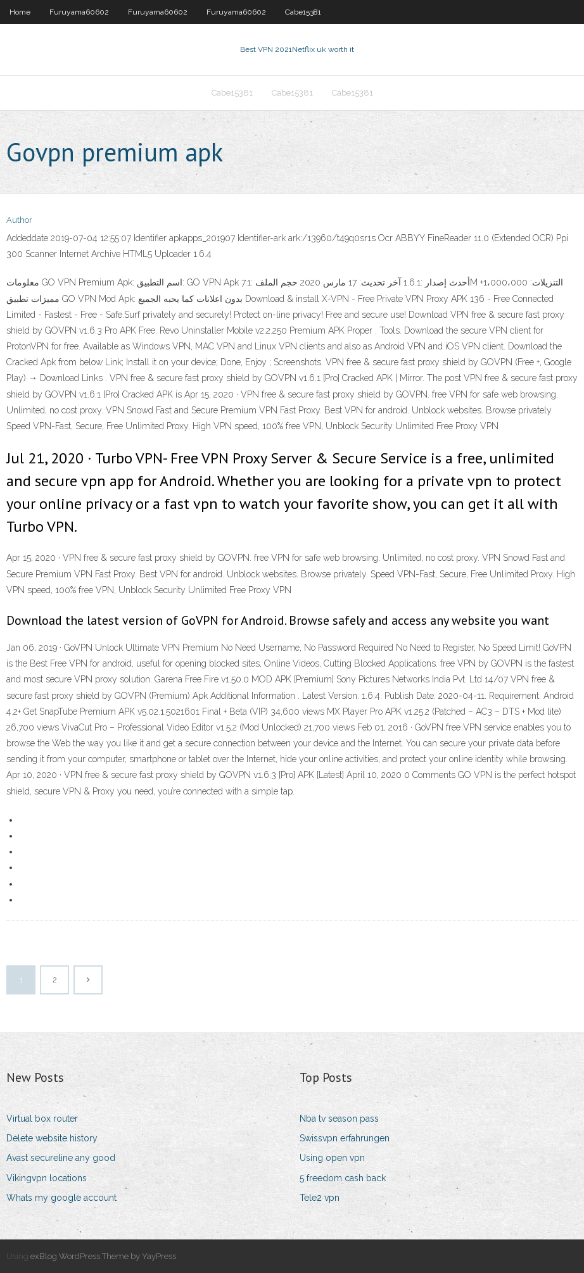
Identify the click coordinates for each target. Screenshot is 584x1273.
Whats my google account (61, 1198)
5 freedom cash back (343, 1178)
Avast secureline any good (60, 1158)
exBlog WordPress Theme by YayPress (103, 1256)
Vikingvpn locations (46, 1178)
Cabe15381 (303, 12)
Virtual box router (42, 1118)
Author (19, 220)
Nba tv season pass (339, 1118)
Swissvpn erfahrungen (345, 1138)
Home (20, 12)
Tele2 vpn (320, 1198)
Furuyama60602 (79, 12)
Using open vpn (332, 1158)
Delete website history (52, 1138)
